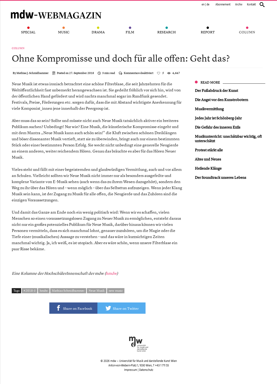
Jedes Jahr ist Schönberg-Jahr (218, 118)
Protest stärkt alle (209, 150)
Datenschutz (146, 370)
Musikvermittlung (209, 108)
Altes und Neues (208, 159)
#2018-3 (29, 290)
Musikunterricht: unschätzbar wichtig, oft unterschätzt (228, 138)
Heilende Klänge (208, 168)
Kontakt (251, 4)
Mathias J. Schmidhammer (32, 73)
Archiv (238, 4)
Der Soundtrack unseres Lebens (220, 177)
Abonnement (223, 4)
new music (116, 290)
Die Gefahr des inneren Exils (217, 127)
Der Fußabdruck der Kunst (216, 90)
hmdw (111, 273)
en (203, 4)
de (208, 4)
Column (18, 48)
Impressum (130, 370)
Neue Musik (96, 290)
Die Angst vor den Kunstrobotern (221, 99)
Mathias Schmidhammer (68, 290)
